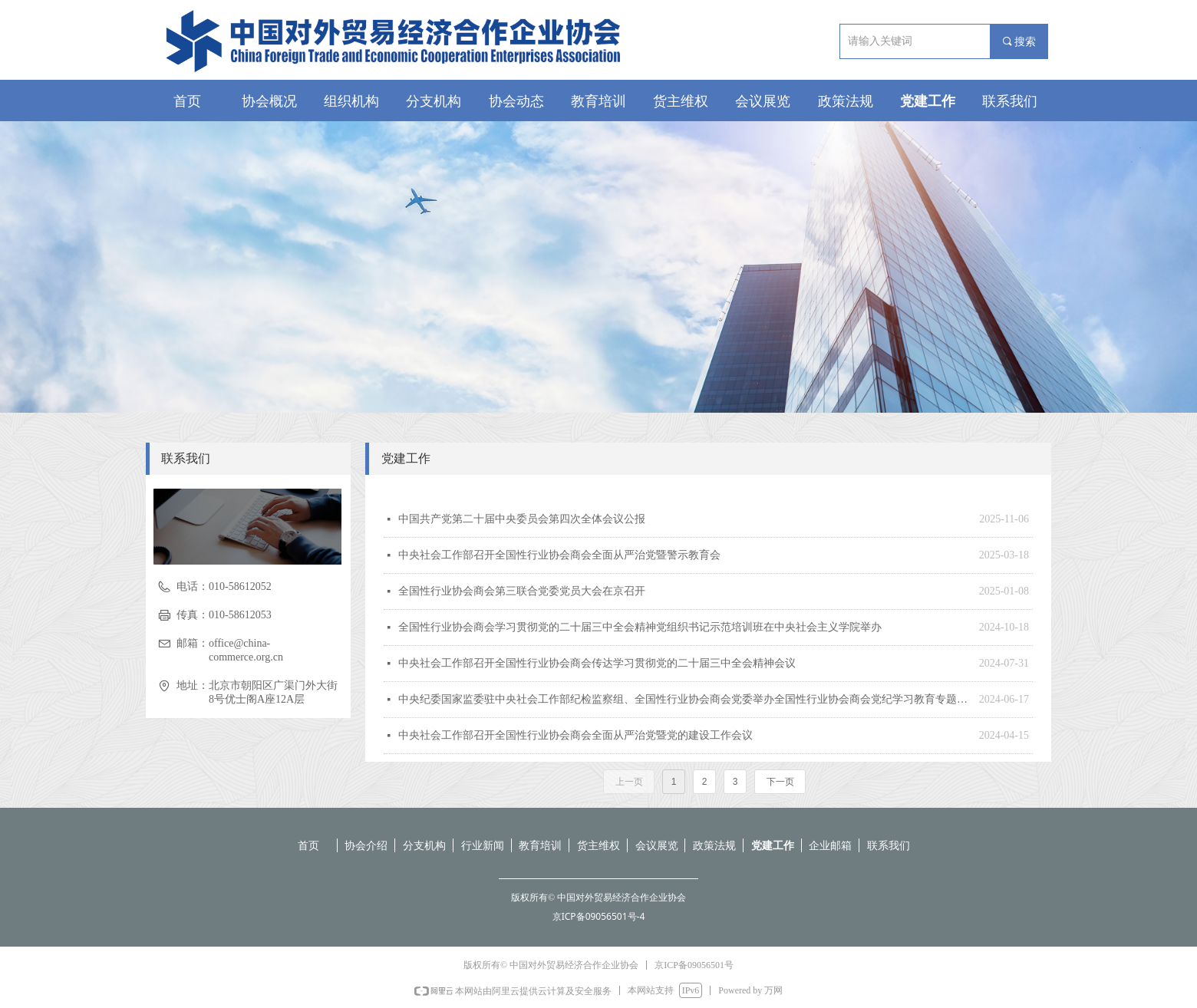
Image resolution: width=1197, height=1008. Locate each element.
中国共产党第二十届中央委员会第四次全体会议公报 (521, 519)
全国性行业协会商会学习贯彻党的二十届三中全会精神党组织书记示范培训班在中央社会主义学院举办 (640, 627)
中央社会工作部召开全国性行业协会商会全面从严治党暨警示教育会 (559, 555)
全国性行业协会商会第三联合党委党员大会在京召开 (521, 591)
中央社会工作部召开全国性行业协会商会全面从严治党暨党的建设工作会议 (575, 735)
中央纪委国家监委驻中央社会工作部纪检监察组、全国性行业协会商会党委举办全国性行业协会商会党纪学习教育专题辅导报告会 (684, 699)
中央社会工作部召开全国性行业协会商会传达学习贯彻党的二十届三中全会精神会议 (597, 663)
